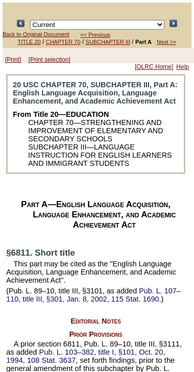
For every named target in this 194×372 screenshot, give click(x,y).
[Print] (13, 59)
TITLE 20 (28, 42)
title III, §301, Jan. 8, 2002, (93, 295)
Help (182, 66)
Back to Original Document (36, 34)
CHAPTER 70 (63, 42)
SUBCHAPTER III (108, 42)
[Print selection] (49, 59)
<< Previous (95, 35)
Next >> (167, 42)
